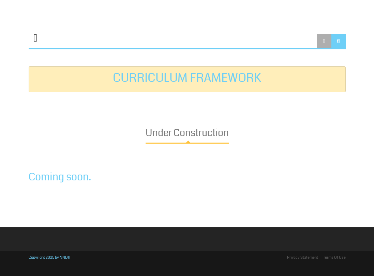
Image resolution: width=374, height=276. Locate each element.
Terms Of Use (334, 257)
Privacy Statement (302, 257)
